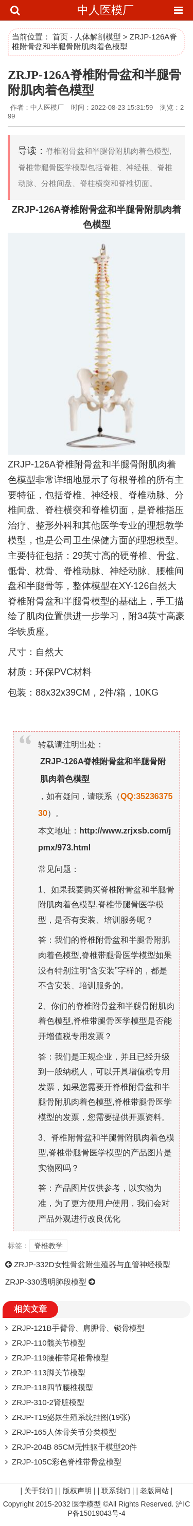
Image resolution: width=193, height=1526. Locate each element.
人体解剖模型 (98, 36)
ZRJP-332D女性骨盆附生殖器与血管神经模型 (92, 1264)
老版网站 (154, 1491)
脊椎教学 (48, 1246)
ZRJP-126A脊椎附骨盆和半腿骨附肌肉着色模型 (103, 770)
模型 (101, 224)
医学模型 (86, 1504)
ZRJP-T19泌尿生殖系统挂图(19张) (71, 1417)
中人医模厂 (105, 10)
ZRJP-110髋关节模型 (48, 1342)
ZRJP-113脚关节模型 (48, 1372)
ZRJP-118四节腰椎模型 (52, 1387)
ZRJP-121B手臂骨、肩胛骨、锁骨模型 (78, 1328)
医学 (109, 525)
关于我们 (38, 1491)
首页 (60, 36)
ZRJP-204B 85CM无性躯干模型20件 (74, 1446)
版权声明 (77, 1491)
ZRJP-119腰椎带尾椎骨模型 (60, 1357)
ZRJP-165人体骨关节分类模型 (64, 1432)
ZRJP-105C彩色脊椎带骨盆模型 (66, 1461)
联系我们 (115, 1491)
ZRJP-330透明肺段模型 (45, 1281)
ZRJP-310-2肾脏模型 (48, 1402)
